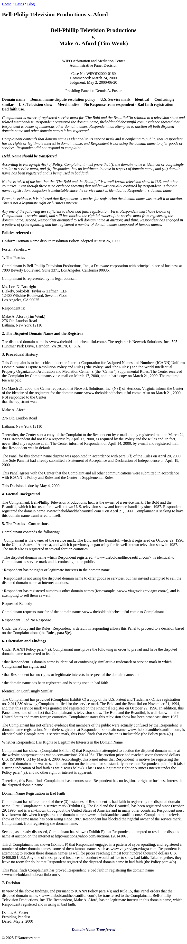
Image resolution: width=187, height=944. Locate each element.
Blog (31, 4)
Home (6, 4)
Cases (19, 4)
